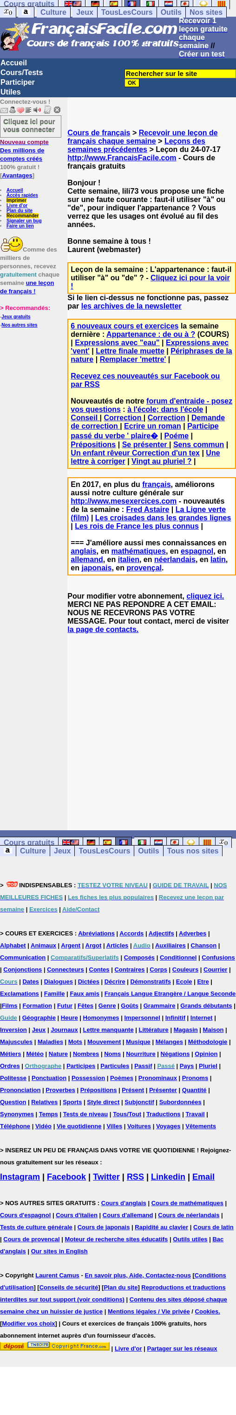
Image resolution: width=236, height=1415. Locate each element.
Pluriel (208, 1065)
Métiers (10, 1053)
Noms (112, 1053)
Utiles (10, 92)
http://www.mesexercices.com (124, 501)
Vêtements (200, 1126)
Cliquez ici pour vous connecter (29, 125)
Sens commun (198, 445)
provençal (144, 568)
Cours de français (98, 133)
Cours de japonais (104, 1227)
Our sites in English (59, 1251)
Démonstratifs (151, 981)
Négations (175, 1053)
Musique (138, 1041)
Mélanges (169, 1041)
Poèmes (121, 1077)
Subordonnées (180, 1102)
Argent (70, 945)
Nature (58, 1053)
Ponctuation (49, 1077)
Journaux (64, 1029)
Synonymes (17, 1114)
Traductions (163, 1114)
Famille (54, 993)
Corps (158, 969)
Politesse (13, 1077)
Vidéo (43, 1126)
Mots (75, 1041)
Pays (187, 1065)
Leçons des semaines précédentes (136, 145)
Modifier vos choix (28, 1323)
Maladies (50, 1041)
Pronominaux (157, 1077)
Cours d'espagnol (25, 1215)
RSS (135, 1176)
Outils (171, 12)
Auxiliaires (170, 945)
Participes (80, 1065)
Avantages (17, 175)
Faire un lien (20, 225)
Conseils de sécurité (68, 1287)
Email (203, 1176)
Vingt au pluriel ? (161, 461)
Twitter (106, 1176)
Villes (114, 1126)
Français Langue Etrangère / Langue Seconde (170, 993)
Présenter (163, 1090)
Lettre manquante (108, 1029)
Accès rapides (22, 195)
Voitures (139, 1126)
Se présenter (145, 445)
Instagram (20, 1176)
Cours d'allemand (128, 1215)
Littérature (154, 1029)
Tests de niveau (85, 1114)
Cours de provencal (31, 1239)
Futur (64, 1005)
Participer (17, 82)
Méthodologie (208, 1041)
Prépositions (93, 445)
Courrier (215, 969)
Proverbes (60, 1090)
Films (10, 1005)
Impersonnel (142, 1017)
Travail (194, 1114)
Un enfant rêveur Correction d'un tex (135, 453)
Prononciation (20, 1090)
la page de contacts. (102, 629)
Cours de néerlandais (188, 1215)
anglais (83, 551)
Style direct (103, 1102)
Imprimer (16, 200)
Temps (48, 1114)
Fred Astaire (148, 509)
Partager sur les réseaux (182, 1348)
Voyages (168, 1126)
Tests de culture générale (36, 1227)
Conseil (85, 418)
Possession (88, 1077)
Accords (131, 933)
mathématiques (138, 551)
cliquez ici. (205, 596)
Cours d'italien (77, 1215)
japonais (96, 568)
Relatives (44, 1102)
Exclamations (19, 993)
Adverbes (192, 933)
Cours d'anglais (123, 1203)
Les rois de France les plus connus (137, 526)
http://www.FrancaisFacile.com (121, 158)
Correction (124, 418)
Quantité (194, 1090)
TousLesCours (127, 12)
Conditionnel (178, 957)
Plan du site (20, 210)
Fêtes (85, 1005)
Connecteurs (65, 969)
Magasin (186, 1029)
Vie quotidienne (79, 1126)
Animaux (43, 945)
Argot (93, 945)
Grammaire (160, 1005)
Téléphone (15, 1126)
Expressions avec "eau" (117, 343)
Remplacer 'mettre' (133, 359)
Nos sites (206, 12)
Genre (107, 1005)
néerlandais (175, 559)
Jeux (84, 12)
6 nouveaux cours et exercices (124, 326)
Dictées (88, 981)
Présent (133, 1090)
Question (13, 1102)
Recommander (23, 215)
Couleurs (185, 969)
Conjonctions (22, 969)
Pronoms (195, 1077)
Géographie (39, 1017)
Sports (72, 1102)
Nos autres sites (19, 325)
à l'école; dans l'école (165, 409)
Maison (213, 1029)
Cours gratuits (29, 842)
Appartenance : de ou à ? (150, 334)
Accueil (13, 63)
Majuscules (16, 1041)
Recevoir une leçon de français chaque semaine (142, 137)
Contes (99, 969)
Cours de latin (213, 1227)
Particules (114, 1065)
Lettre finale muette (130, 351)
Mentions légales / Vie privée (149, 1311)
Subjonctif (139, 1102)
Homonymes (101, 1017)
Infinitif (175, 1017)
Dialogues (58, 981)
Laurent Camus (57, 1275)
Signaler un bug (24, 220)
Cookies (207, 1311)
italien (128, 559)
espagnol (197, 551)
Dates (30, 981)
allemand (87, 559)
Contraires (129, 969)
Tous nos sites (193, 851)
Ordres (10, 1065)
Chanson (204, 945)
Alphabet (13, 945)
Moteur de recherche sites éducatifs (116, 1239)
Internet (201, 1017)
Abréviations (96, 933)
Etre (203, 981)
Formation (37, 1005)
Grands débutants (206, 1005)
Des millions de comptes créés (24, 150)
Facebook (66, 1176)
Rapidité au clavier (161, 1227)
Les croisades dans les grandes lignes (163, 518)
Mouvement (104, 1041)
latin (218, 559)
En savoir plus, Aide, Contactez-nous (138, 1275)
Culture (53, 12)
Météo (35, 1053)
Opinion (206, 1053)
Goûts (129, 1005)
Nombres (86, 1053)
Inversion (13, 1029)
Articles (117, 945)
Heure (69, 1017)
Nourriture (141, 1053)
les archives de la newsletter (131, 306)
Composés (139, 957)
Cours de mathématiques (187, 1203)
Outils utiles (190, 1239)
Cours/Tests (21, 72)
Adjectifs (161, 933)
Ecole (184, 981)
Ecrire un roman (152, 426)
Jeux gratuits (15, 316)
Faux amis (84, 993)
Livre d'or (17, 205)
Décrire (115, 981)
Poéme (176, 436)
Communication (23, 957)
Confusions (218, 957)
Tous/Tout (127, 1114)
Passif (143, 1065)
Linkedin (168, 1176)
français (156, 484)
